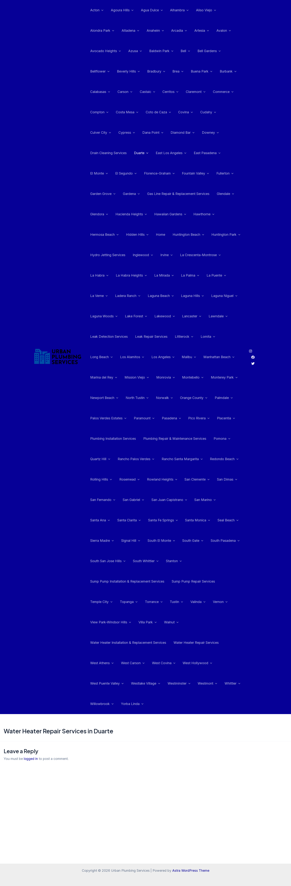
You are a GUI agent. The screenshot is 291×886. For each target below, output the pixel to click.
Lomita (122, 336)
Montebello (227, 357)
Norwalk (195, 377)
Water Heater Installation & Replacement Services (128, 622)
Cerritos (168, 92)
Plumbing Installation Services (137, 418)
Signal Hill (225, 520)
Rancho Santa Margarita (203, 438)
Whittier (229, 663)
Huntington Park (142, 234)
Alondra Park (102, 30)
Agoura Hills (121, 10)
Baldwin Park (159, 51)
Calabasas (100, 92)
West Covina (162, 642)
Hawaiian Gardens (106, 214)
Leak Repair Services (201, 316)
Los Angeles (207, 336)
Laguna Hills (101, 296)
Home (224, 214)
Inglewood (215, 234)
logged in (31, 738)
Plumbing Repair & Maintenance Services (198, 418)
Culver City (229, 112)
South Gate (134, 540)
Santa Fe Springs (105, 520)
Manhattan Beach (105, 357)
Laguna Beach (210, 275)
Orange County (224, 377)
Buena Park (198, 71)
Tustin (223, 581)
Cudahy (205, 112)
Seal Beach (168, 520)
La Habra (165, 255)
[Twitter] (253, 353)
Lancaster (99, 316)
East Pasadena (161, 153)
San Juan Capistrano (107, 500)
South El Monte (103, 540)
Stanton (130, 561)
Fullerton (169, 173)
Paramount (167, 398)
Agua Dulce (150, 10)
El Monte (190, 153)
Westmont (205, 663)
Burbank (224, 71)
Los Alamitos (177, 336)
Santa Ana (170, 500)
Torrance (202, 581)
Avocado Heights (105, 51)
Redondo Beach (104, 459)
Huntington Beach (105, 234)
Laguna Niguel (132, 296)
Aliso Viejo (203, 10)
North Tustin (169, 377)
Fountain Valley (140, 173)
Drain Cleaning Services (213, 132)
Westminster (177, 663)
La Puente (124, 275)
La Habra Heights (196, 255)
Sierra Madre (197, 520)
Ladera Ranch (177, 275)
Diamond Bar (153, 132)
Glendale (167, 194)
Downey (179, 132)
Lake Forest (197, 296)
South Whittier (102, 561)
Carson (123, 92)
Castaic (145, 92)
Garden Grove (197, 173)
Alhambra (176, 10)
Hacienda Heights (222, 194)
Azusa (134, 51)
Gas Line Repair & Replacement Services (121, 194)
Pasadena (194, 398)
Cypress (98, 132)
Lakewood (225, 296)
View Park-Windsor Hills (153, 602)
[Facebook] (253, 347)
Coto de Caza (156, 112)
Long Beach (147, 336)
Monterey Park (103, 377)
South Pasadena (166, 540)
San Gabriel (190, 479)
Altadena (129, 30)
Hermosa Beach (170, 214)
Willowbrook (101, 683)
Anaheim (153, 30)
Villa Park (189, 602)
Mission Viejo (173, 357)
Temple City (151, 581)
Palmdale (99, 398)
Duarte (97, 153)
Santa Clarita (198, 500)
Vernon (119, 602)
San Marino (142, 500)
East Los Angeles (126, 153)
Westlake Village (144, 663)
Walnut (212, 602)
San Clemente (102, 479)
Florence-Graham (105, 173)
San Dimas (132, 479)
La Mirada (228, 255)
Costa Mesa (126, 112)
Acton (96, 10)
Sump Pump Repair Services (111, 581)
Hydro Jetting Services (181, 234)
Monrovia (201, 357)
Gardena (224, 173)
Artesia (198, 30)
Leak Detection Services (160, 316)
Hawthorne (138, 214)
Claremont (192, 92)
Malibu (232, 336)
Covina (183, 112)
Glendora (191, 194)
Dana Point (123, 132)
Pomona (98, 438)
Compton (99, 112)
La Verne (149, 275)
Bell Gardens (205, 51)
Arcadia (176, 30)
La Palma (99, 275)
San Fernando (161, 479)
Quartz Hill (123, 438)
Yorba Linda (131, 683)
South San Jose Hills (204, 540)
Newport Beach (137, 377)
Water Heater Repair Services (195, 622)
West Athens (101, 642)
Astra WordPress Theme (191, 870)
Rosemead (163, 459)
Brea (175, 71)
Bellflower (99, 71)
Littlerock (99, 336)
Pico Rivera (221, 398)
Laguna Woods (165, 296)
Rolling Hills (136, 459)
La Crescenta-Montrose (129, 255)
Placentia (99, 418)
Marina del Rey (140, 357)
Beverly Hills (127, 71)
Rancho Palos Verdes (158, 438)
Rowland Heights (195, 459)
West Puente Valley (106, 663)
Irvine (96, 255)
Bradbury (154, 71)
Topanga (177, 581)
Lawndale (125, 316)
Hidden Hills (202, 214)
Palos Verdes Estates (133, 398)
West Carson (131, 642)
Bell (182, 51)
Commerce (219, 92)
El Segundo (216, 153)
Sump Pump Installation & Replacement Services (182, 561)
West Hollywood (195, 642)
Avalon (219, 30)
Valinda (97, 602)
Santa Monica (138, 520)
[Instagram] (250, 341)
